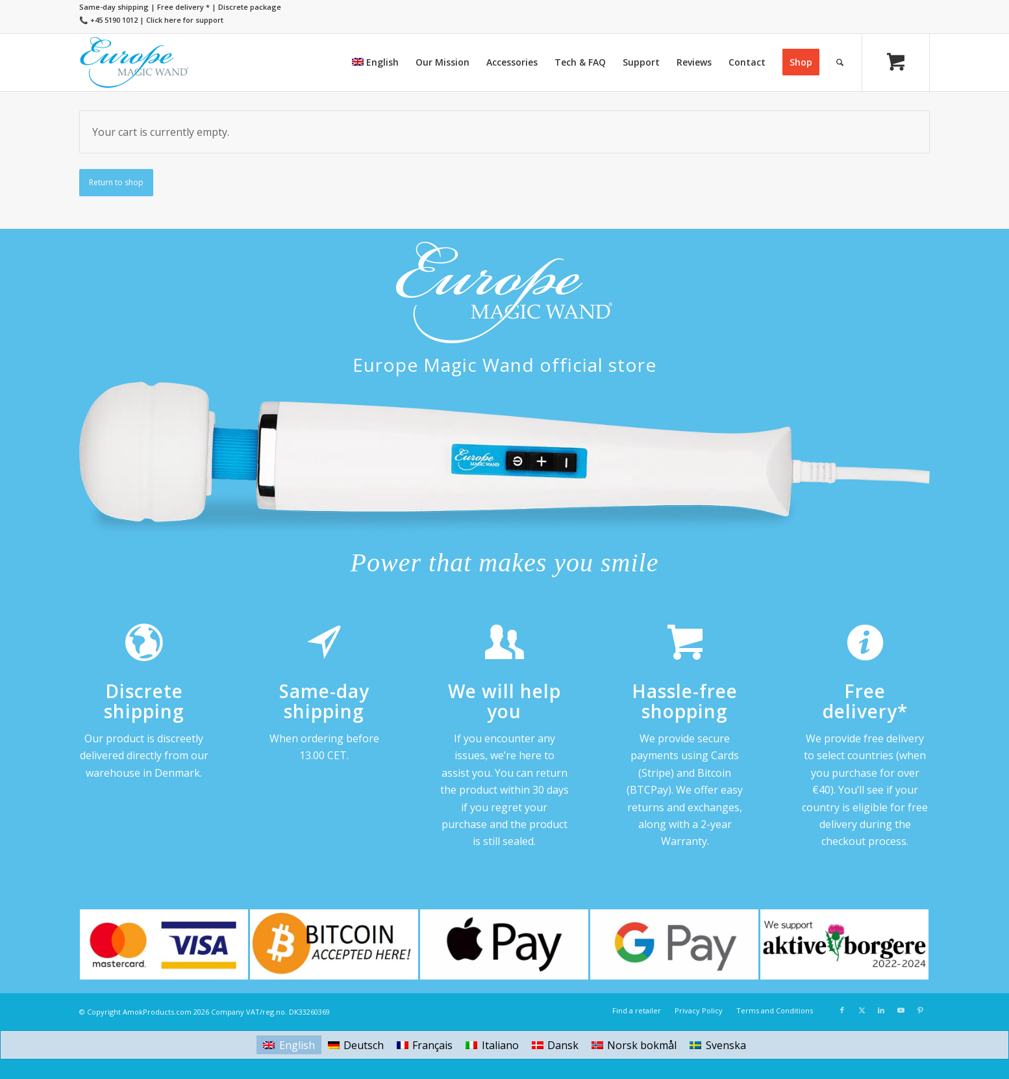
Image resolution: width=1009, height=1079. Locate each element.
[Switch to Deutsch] (355, 1044)
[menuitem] (375, 62)
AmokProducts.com (157, 1012)
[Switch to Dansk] (555, 1044)
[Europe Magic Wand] (134, 62)
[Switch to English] (288, 1044)
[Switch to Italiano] (492, 1044)
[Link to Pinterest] (920, 1010)
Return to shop (116, 182)
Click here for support (184, 20)
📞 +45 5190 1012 (108, 20)
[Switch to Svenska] (717, 1044)
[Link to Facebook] (842, 1010)
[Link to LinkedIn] (881, 1010)
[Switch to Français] (424, 1044)
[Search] (840, 62)
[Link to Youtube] (900, 1010)
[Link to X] (861, 1010)
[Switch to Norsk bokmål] (634, 1044)
